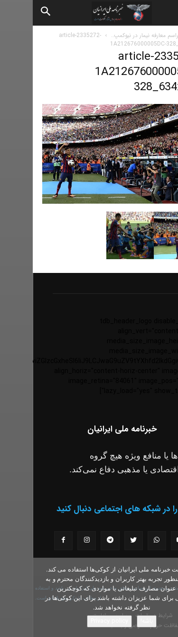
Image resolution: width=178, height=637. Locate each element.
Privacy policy (76, 621)
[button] (163, 13)
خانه (164, 35)
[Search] (13, 13)
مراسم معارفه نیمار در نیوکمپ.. (113, 35)
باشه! (114, 621)
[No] (166, 597)
